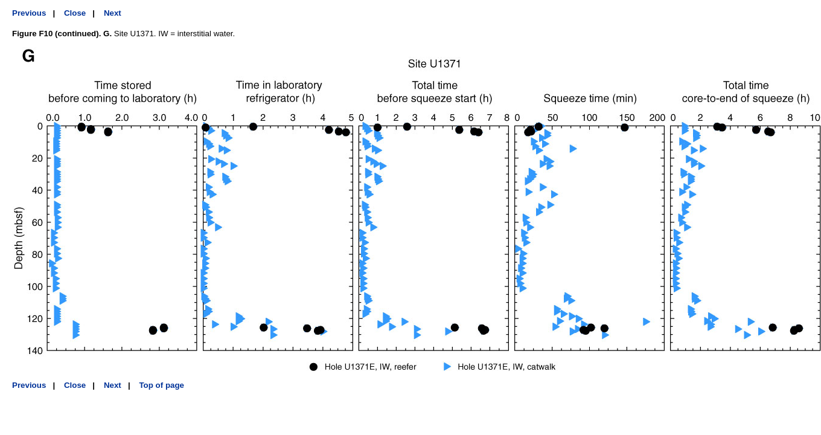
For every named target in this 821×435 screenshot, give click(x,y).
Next (112, 13)
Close (75, 13)
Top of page (161, 385)
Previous (29, 13)
